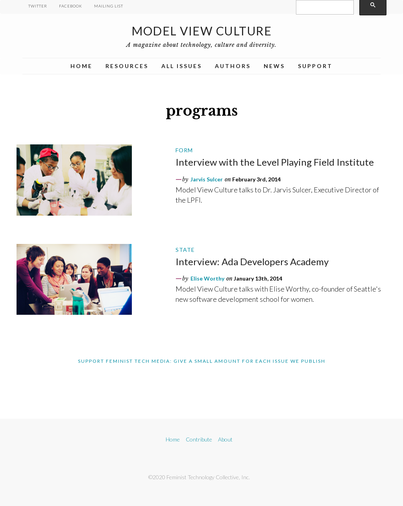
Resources (126, 66)
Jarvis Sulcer (206, 179)
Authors (233, 66)
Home (81, 66)
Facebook (70, 6)
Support (315, 66)
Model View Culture (201, 31)
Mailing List (108, 6)
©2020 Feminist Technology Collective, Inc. (199, 477)
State (185, 249)
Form (184, 150)
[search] (324, 7)
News (274, 66)
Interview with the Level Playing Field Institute (275, 162)
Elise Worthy (207, 278)
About (225, 439)
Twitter (37, 6)
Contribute (199, 439)
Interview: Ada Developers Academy (252, 261)
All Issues (181, 66)
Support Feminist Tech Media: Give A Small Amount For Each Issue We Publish (201, 361)
